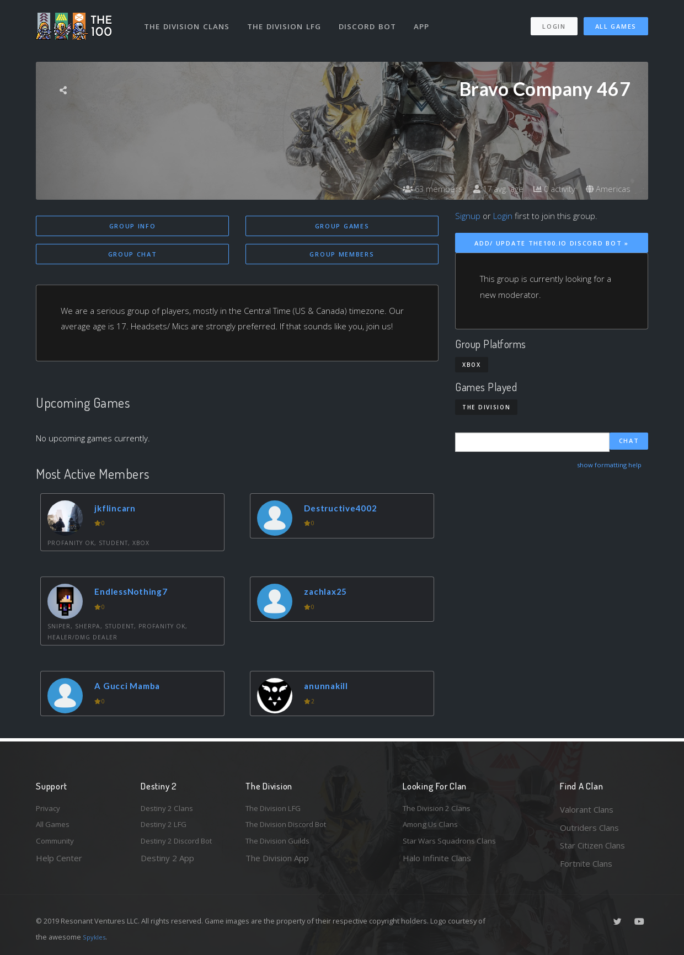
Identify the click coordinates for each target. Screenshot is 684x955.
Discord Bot (371, 21)
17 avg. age (490, 189)
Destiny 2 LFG (167, 827)
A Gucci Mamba (131, 687)
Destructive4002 (346, 509)
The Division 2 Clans (440, 809)
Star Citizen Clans (592, 845)
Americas (607, 189)
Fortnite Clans (586, 863)
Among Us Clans (433, 827)
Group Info (132, 226)
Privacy (49, 809)
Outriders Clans (589, 827)
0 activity (550, 189)
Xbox (471, 365)
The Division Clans (188, 21)
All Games (616, 21)
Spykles (96, 937)
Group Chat (132, 255)
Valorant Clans (586, 809)
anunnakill (329, 687)
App (426, 21)
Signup (467, 215)
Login (553, 21)
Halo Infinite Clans (437, 863)
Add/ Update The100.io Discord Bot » (551, 243)
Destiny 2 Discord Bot (183, 845)
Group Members (341, 255)
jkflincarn (118, 509)
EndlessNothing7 (135, 593)
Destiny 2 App (167, 863)
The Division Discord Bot (292, 827)
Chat (629, 442)
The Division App (277, 863)
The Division (486, 407)
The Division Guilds (281, 845)
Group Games (342, 226)
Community (57, 845)
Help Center (59, 863)
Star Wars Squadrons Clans (454, 845)
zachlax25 (329, 593)
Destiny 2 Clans (170, 809)
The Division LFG (287, 21)
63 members (422, 189)
